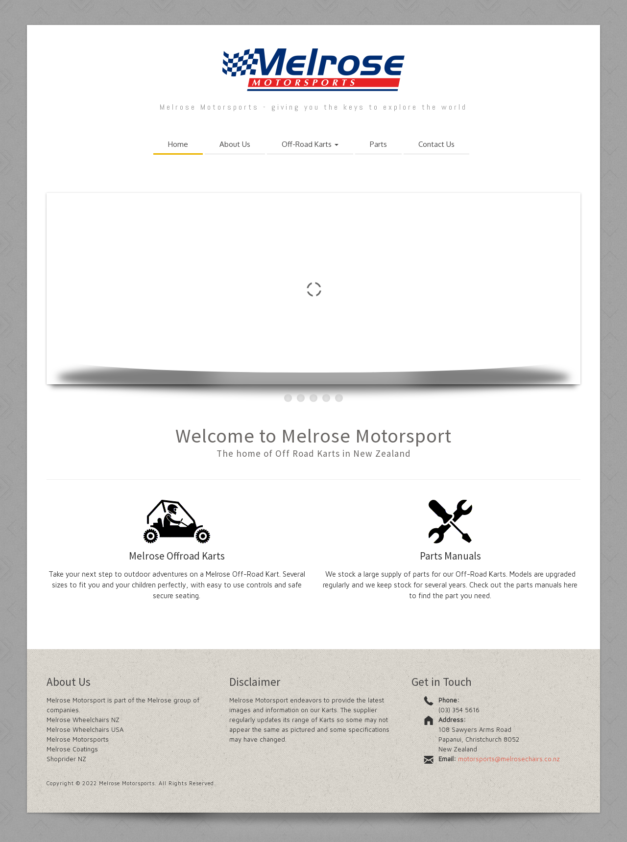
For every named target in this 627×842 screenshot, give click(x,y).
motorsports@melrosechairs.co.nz (509, 759)
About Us (234, 144)
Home (178, 144)
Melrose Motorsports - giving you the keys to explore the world (313, 107)
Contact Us (436, 144)
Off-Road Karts (310, 144)
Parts (378, 144)
